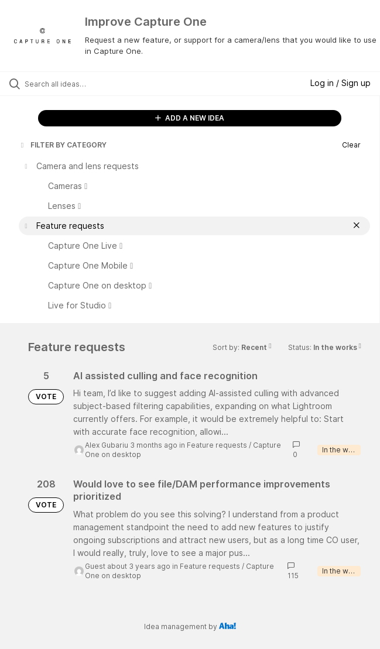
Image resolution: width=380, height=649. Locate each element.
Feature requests (217, 445)
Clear (351, 144)
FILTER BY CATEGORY (63, 144)
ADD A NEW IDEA (189, 118)
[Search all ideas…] (91, 84)
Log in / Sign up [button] (340, 83)
